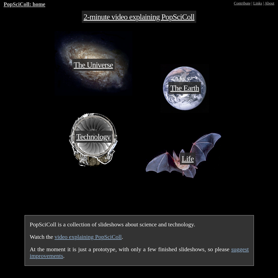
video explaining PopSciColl (88, 237)
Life (188, 158)
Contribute (242, 3)
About (269, 3)
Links (257, 3)
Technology (93, 136)
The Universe (93, 64)
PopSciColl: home (24, 4)
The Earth (184, 88)
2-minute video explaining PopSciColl (139, 16)
